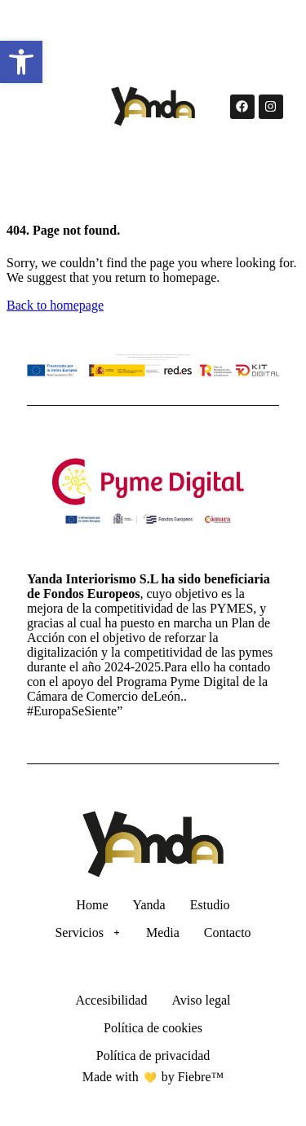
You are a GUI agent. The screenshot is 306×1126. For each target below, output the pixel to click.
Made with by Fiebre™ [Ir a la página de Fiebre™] (153, 1077)
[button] (21, 62)
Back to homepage (55, 305)
